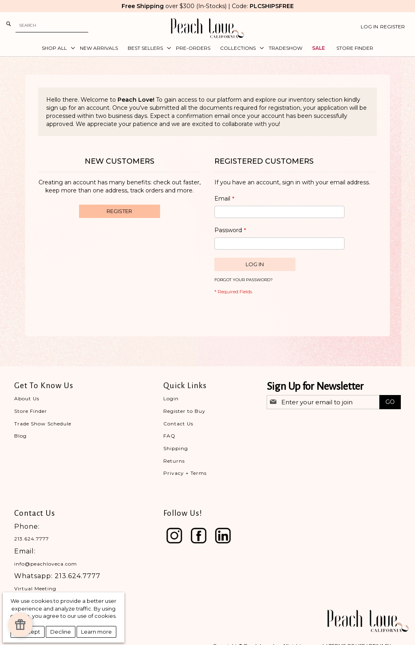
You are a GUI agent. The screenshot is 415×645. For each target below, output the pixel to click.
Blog (20, 436)
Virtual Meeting (35, 588)
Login (171, 398)
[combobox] (51, 25)
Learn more (96, 631)
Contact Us (178, 424)
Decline (60, 631)
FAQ (169, 436)
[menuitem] (56, 48)
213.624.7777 (31, 539)
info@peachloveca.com (45, 564)
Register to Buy (184, 411)
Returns (174, 461)
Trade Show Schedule (42, 424)
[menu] (207, 48)
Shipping (175, 448)
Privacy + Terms (185, 473)
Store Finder (30, 411)
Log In (369, 26)
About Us (26, 398)
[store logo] (207, 28)
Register (392, 26)
